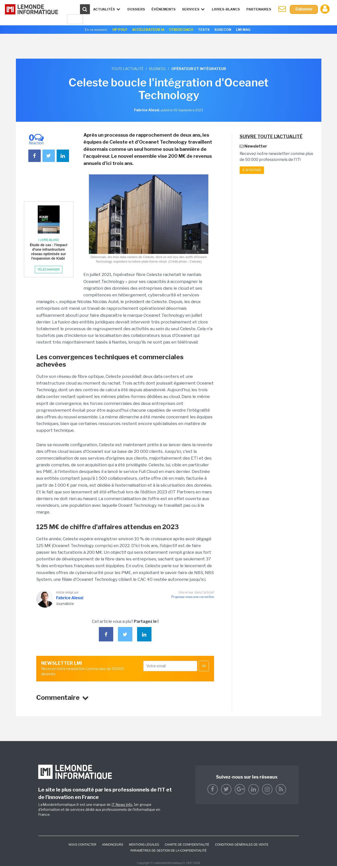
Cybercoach (181, 30)
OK (204, 666)
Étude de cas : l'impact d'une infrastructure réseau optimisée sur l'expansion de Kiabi (48, 252)
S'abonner (303, 9)
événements (163, 9)
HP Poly (119, 30)
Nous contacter (82, 844)
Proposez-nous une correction (192, 597)
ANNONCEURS (112, 844)
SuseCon (222, 30)
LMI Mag (243, 30)
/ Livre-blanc (48, 240)
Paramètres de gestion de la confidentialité (168, 850)
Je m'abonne (252, 170)
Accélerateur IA (148, 30)
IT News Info (122, 804)
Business (157, 69)
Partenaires (258, 9)
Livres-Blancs (225, 9)
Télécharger (48, 269)
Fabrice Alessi (69, 597)
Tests (204, 30)
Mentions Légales (144, 844)
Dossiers (136, 9)
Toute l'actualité (127, 69)
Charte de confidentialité (187, 844)
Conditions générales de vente (241, 844)
